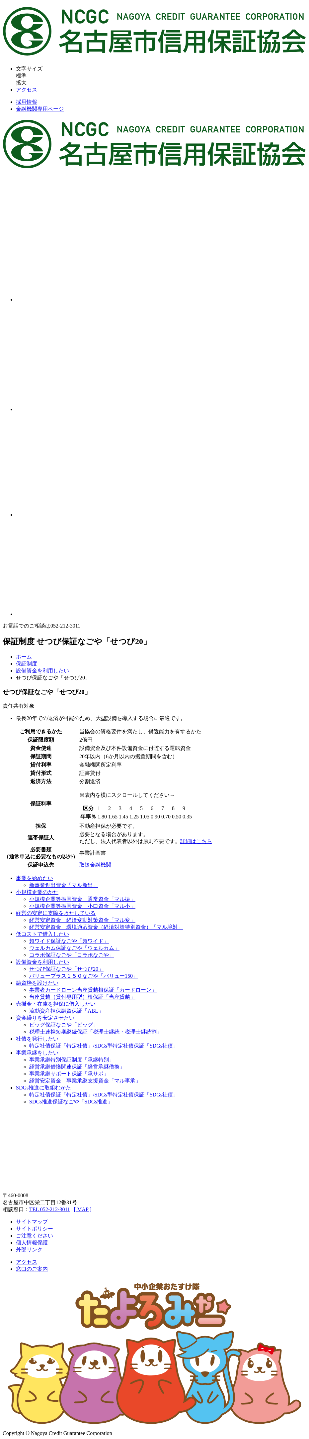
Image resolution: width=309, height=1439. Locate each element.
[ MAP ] (83, 1209)
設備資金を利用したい (42, 670)
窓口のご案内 (32, 1269)
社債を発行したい (37, 1039)
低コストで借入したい (42, 934)
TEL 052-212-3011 (49, 1209)
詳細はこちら (196, 841)
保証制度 (26, 663)
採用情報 (26, 102)
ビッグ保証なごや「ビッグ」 (63, 1025)
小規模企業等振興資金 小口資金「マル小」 (82, 906)
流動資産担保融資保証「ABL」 (66, 1011)
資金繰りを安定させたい (45, 1018)
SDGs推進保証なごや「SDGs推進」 (71, 1101)
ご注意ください (34, 1235)
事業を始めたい (34, 878)
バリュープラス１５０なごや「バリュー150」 (83, 976)
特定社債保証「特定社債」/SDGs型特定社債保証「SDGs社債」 (103, 1046)
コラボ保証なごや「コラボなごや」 (71, 955)
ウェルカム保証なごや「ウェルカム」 (74, 948)
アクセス (26, 89)
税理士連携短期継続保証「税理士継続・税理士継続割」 (95, 1032)
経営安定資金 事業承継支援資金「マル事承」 (85, 1080)
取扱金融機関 (95, 865)
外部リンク (29, 1249)
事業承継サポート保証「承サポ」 (69, 1074)
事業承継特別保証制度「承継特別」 (71, 1060)
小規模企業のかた (37, 892)
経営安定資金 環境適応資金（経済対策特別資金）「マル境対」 (106, 927)
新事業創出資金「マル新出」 (63, 885)
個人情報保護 (32, 1242)
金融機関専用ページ (40, 109)
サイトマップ (32, 1221)
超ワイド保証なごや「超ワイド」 (69, 941)
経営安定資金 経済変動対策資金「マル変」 (82, 920)
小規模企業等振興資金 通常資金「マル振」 (82, 899)
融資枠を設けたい (37, 983)
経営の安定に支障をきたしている (56, 913)
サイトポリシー (34, 1228)
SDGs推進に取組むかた (43, 1087)
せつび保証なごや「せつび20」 (66, 969)
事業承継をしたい (37, 1053)
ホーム (24, 656)
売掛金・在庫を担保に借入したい (56, 1004)
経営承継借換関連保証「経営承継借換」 (77, 1067)
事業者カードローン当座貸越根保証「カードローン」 (93, 990)
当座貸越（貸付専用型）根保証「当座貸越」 (82, 997)
